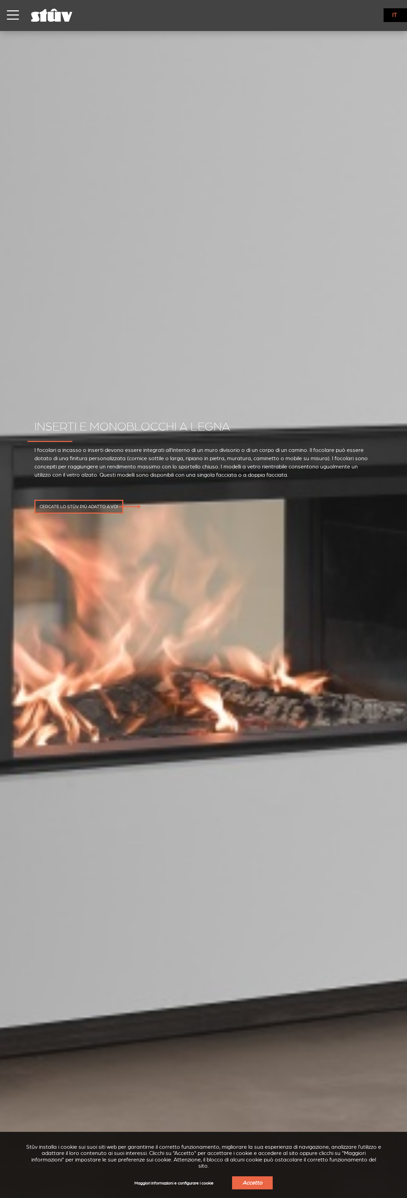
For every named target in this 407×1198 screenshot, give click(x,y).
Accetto (252, 1183)
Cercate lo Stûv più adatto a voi (79, 506)
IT (394, 15)
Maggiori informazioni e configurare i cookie (173, 1183)
